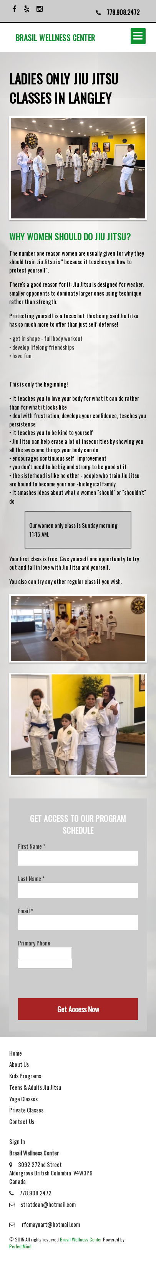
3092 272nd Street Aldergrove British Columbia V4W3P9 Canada (51, 1173)
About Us (19, 1064)
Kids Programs (25, 1075)
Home (15, 1053)
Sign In (17, 1141)
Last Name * (31, 878)
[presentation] (76, 983)
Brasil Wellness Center (81, 1239)
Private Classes (26, 1110)
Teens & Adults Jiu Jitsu (35, 1087)
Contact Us (21, 1121)
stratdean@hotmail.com (42, 1204)
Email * (25, 910)
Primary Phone (34, 943)
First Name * (31, 846)
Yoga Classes (23, 1098)
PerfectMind (20, 1246)
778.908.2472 (30, 1192)
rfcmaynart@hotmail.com (44, 1224)
